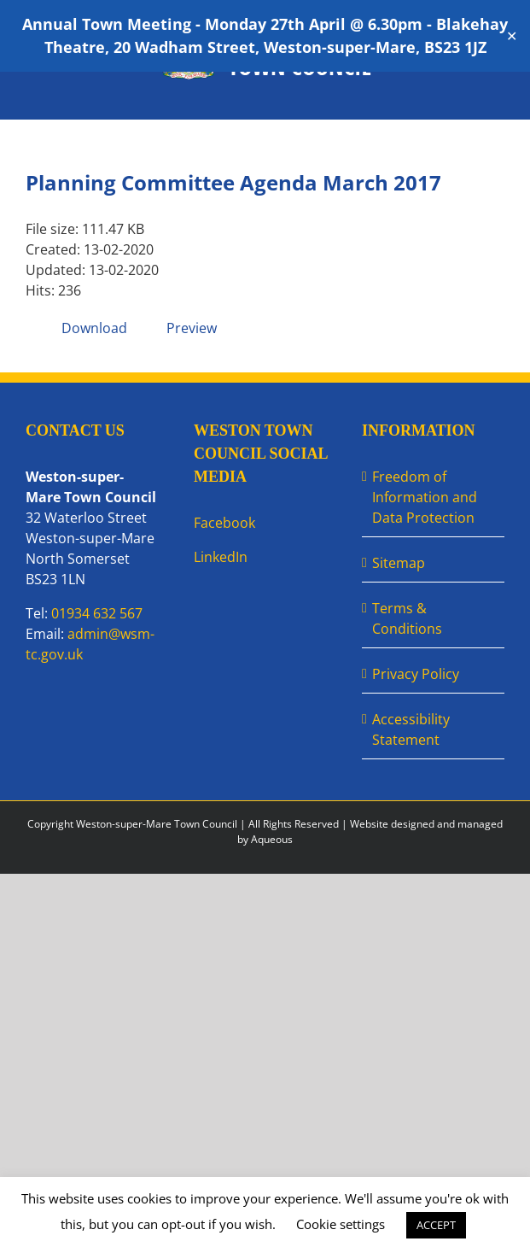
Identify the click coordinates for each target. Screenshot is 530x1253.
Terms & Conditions (407, 618)
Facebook (224, 522)
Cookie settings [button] (340, 1224)
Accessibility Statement (411, 729)
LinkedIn (221, 556)
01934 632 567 (97, 613)
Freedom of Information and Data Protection (424, 497)
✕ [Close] (511, 36)
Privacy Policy (415, 674)
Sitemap (398, 562)
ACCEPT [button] (436, 1225)
